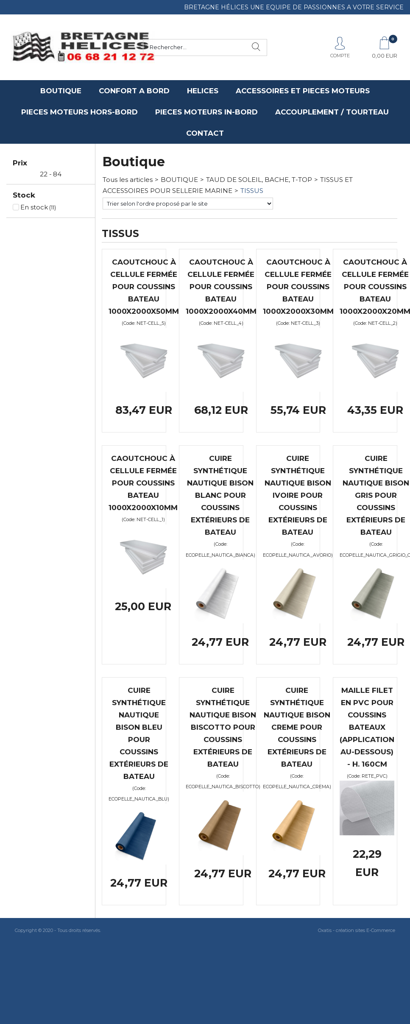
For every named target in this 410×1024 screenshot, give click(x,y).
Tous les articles (128, 180)
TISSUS (251, 191)
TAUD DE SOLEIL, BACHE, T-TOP (259, 180)
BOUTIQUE (60, 90)
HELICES (202, 90)
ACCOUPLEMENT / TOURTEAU (332, 112)
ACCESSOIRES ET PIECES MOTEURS (303, 90)
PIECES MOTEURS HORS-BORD (79, 112)
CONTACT (205, 133)
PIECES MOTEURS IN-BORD (206, 112)
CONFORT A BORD (134, 90)
